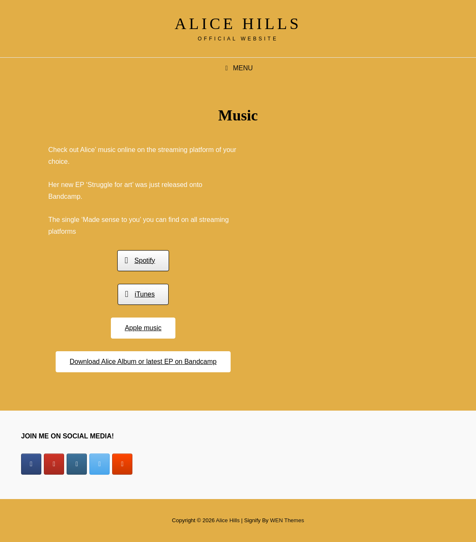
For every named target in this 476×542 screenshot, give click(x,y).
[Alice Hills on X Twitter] (99, 464)
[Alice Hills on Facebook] (31, 464)
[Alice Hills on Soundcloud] (122, 464)
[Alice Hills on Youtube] (54, 464)
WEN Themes (287, 520)
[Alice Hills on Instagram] (77, 464)
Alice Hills (238, 23)
